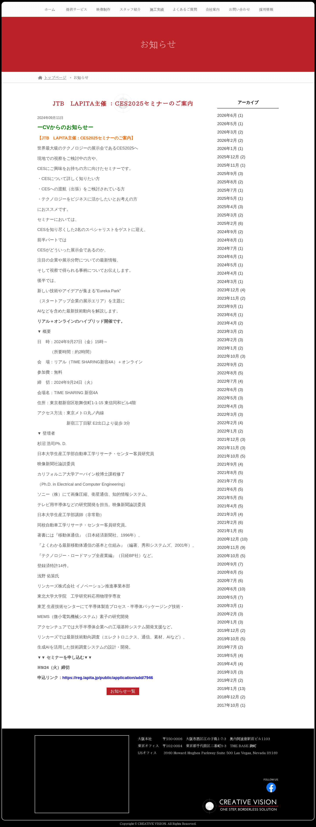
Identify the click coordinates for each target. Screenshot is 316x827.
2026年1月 (230, 148)
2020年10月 (231, 555)
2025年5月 (230, 198)
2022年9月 (230, 364)
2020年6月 (231, 589)
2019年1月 (231, 688)
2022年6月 (230, 389)
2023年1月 (230, 348)
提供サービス (76, 9)
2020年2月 (230, 614)
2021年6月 (230, 489)
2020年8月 (230, 572)
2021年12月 (231, 439)
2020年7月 (230, 580)
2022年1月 (230, 431)
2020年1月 (230, 622)
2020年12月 (232, 539)
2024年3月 (230, 281)
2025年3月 (230, 215)
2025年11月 (231, 165)
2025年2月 (230, 223)
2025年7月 (230, 190)
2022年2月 (230, 422)
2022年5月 (230, 398)
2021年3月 (230, 514)
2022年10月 (231, 356)
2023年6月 (230, 314)
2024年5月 (230, 265)
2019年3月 (230, 672)
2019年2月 (230, 680)
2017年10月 (231, 705)
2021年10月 (231, 456)
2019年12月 (231, 630)
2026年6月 (230, 115)
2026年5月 (230, 123)
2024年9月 (230, 231)
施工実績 (157, 9)
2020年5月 (230, 597)
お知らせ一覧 (122, 691)
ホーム (50, 9)
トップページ (55, 77)
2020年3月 (230, 605)
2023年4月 (230, 323)
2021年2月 (230, 522)
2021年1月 (230, 530)
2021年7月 (230, 481)
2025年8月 (230, 182)
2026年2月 (230, 140)
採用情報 (266, 9)
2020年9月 (230, 564)
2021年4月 (230, 506)
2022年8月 (230, 373)
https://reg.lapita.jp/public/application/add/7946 (107, 677)
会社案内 (213, 9)
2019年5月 (230, 655)
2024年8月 (230, 240)
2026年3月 (230, 132)
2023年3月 (230, 331)
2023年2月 (230, 339)
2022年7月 (230, 381)
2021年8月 (230, 472)
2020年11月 (231, 547)
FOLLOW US (271, 785)
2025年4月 (230, 206)
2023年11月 (231, 298)
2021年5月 (230, 497)
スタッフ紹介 (130, 9)
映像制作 (103, 9)
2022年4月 (230, 406)
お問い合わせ (239, 9)
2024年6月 (230, 256)
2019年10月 (231, 638)
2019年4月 (230, 663)
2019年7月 (230, 647)
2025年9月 (230, 173)
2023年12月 (231, 290)
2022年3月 (230, 414)
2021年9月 (230, 464)
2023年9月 (230, 306)
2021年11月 (231, 447)
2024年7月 (230, 248)
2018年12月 (231, 697)
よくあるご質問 (184, 9)
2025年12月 (231, 157)
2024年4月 (230, 273)
